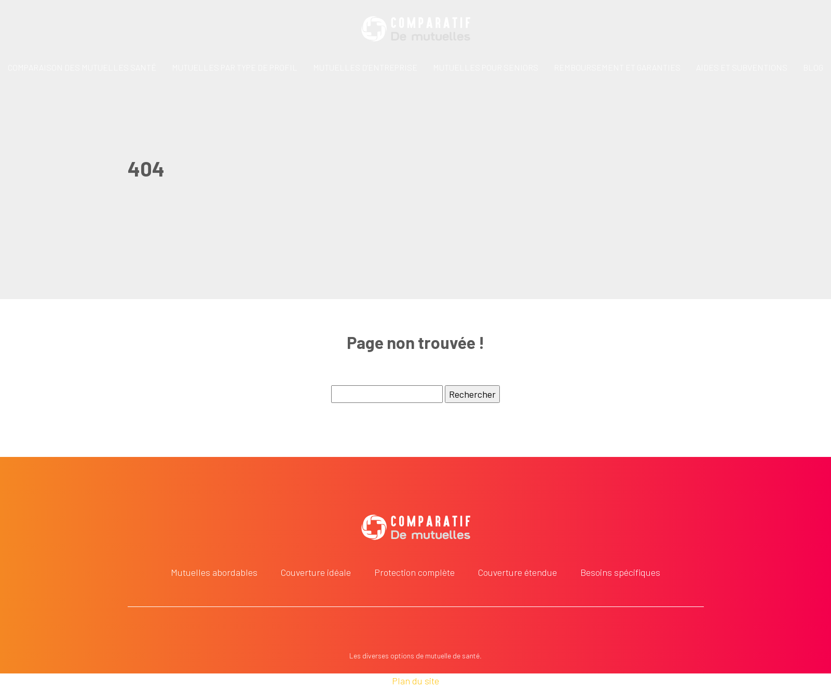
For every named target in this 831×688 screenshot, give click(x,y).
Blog (813, 67)
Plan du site (415, 680)
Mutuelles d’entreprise (365, 67)
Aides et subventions (741, 67)
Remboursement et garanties (617, 67)
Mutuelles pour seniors (485, 67)
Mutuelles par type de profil (234, 67)
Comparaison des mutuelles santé (82, 67)
